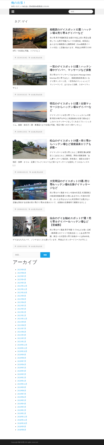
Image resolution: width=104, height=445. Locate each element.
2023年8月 (21, 273)
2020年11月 (22, 348)
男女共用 (39, 58)
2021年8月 (21, 325)
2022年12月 (22, 286)
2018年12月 (22, 416)
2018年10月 (22, 423)
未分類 (33, 58)
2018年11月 (22, 420)
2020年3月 (21, 374)
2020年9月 (21, 354)
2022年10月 (22, 292)
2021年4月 (21, 335)
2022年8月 (21, 299)
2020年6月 (21, 364)
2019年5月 (21, 400)
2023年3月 (21, 283)
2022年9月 (21, 296)
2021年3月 (21, 338)
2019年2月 (21, 410)
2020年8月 (21, 358)
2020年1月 (21, 381)
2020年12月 (22, 345)
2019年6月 (21, 397)
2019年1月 (21, 413)
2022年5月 (21, 305)
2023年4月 (21, 279)
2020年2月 (21, 377)
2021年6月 (21, 332)
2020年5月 (21, 367)
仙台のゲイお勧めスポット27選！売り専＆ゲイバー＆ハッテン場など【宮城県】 (70, 221)
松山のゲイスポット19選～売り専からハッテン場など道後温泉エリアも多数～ (70, 144)
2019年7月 (21, 394)
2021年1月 (21, 341)
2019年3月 (21, 407)
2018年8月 (21, 430)
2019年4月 (21, 403)
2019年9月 (21, 387)
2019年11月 (22, 384)
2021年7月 (21, 328)
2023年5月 (21, 276)
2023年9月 (21, 269)
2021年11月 (22, 318)
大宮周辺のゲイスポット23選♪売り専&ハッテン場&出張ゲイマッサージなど (70, 184)
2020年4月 (21, 371)
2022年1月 (21, 315)
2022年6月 (21, 302)
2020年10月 (22, 351)
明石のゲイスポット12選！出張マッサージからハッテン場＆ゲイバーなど (70, 107)
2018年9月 (21, 426)
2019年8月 (21, 390)
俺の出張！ (18, 2)
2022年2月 (21, 312)
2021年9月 (21, 322)
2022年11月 (22, 289)
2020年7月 (21, 361)
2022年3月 (21, 309)
